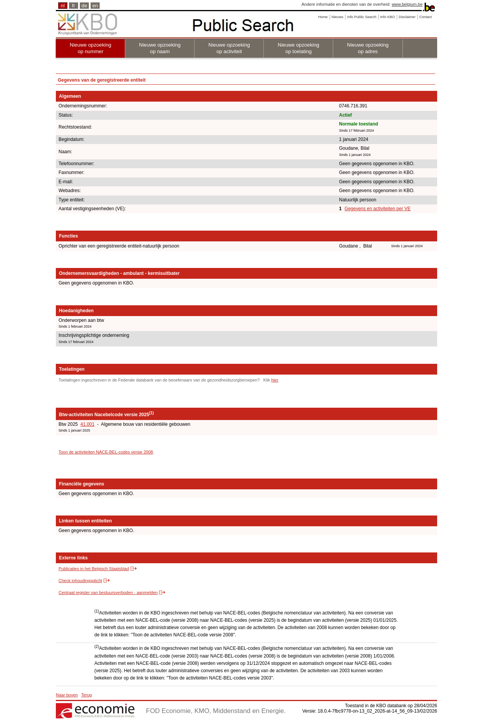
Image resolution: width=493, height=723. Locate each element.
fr (73, 5)
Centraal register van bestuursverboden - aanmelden (108, 592)
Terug (86, 695)
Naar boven (67, 695)
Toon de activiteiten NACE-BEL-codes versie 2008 (106, 452)
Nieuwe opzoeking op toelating (298, 48)
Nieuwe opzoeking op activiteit (229, 48)
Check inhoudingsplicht (80, 580)
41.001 (87, 424)
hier (274, 380)
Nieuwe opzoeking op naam (160, 48)
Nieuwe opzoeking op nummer (90, 48)
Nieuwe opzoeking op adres (368, 48)
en (95, 5)
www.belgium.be (407, 4)
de (84, 5)
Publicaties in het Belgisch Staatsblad (94, 568)
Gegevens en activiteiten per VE (378, 208)
